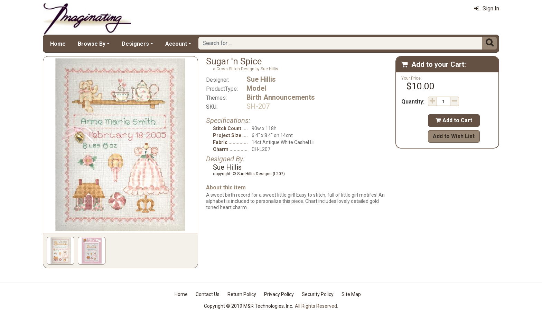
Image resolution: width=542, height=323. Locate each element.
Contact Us (207, 294)
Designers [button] (135, 44)
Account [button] (176, 44)
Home (58, 44)
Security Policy (318, 294)
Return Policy (241, 294)
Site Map (351, 294)
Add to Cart (454, 120)
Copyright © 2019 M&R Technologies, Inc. (248, 306)
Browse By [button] (91, 44)
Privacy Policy (279, 294)
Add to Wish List (454, 136)
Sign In (486, 8)
